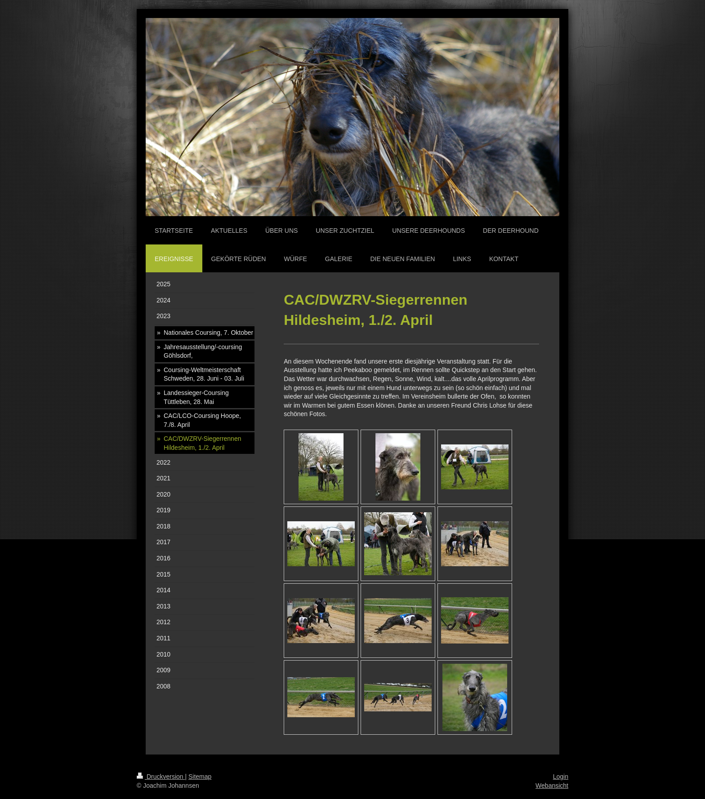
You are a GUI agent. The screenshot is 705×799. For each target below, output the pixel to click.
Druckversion (161, 776)
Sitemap (199, 776)
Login (560, 776)
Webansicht (551, 785)
